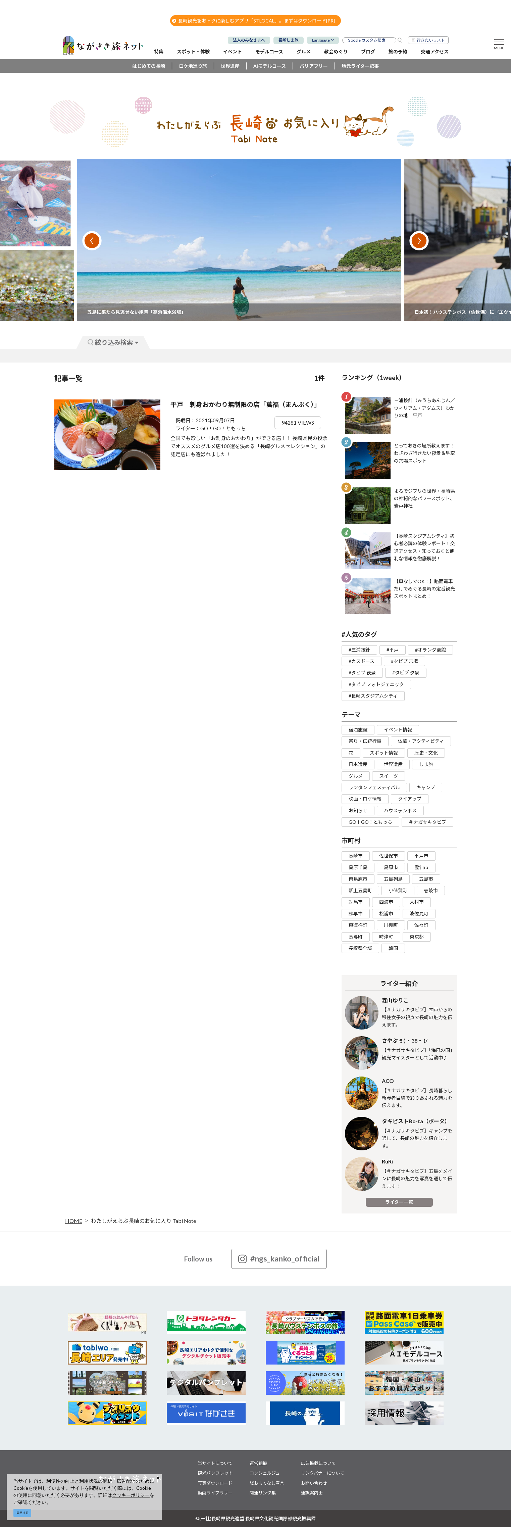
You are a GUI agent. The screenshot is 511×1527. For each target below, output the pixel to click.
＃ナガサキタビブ (427, 822)
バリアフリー (314, 66)
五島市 (426, 879)
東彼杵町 (358, 925)
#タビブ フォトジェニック (376, 684)
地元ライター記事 (360, 66)
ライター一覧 (399, 1202)
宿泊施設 (358, 729)
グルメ (356, 776)
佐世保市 (388, 856)
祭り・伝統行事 (365, 741)
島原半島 (358, 867)
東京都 (417, 937)
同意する (22, 1513)
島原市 (391, 867)
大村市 (417, 902)
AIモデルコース (269, 66)
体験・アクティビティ (421, 741)
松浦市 (386, 913)
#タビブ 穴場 (404, 661)
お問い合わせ (314, 1483)
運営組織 (258, 1463)
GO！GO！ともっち (370, 822)
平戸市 (421, 856)
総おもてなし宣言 (267, 1483)
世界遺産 (230, 66)
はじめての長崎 (148, 66)
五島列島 (393, 879)
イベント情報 (398, 729)
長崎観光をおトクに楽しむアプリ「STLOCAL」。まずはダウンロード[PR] (253, 20)
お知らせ (358, 810)
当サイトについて (215, 1463)
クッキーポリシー (131, 1495)
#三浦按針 (359, 650)
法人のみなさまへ (249, 40)
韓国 (393, 948)
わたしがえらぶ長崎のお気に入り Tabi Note (143, 1221)
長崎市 (356, 856)
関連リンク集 (263, 1492)
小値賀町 (398, 890)
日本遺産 (358, 764)
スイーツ (388, 776)
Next (419, 240)
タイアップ (409, 799)
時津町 (386, 937)
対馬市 (356, 902)
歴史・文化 (426, 753)
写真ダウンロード (215, 1483)
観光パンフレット (215, 1473)
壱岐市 (431, 890)
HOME (73, 1221)
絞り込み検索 (113, 342)
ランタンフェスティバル (374, 787)
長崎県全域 (360, 948)
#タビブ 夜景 (362, 672)
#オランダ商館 (430, 650)
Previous (92, 240)
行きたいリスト (431, 40)
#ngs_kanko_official (279, 1259)
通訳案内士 (312, 1492)
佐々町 (421, 925)
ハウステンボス (400, 810)
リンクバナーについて (322, 1473)
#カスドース (361, 661)
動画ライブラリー (215, 1492)
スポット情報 (384, 753)
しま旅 (426, 764)
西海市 (386, 902)
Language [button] (321, 40)
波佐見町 (419, 913)
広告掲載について (318, 1463)
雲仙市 (421, 867)
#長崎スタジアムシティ (373, 696)
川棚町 (391, 925)
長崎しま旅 (288, 40)
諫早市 (356, 913)
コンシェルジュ (265, 1473)
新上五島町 (360, 890)
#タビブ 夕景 (405, 672)
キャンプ (425, 787)
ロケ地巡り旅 (193, 66)
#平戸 (393, 650)
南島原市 (358, 879)
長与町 (356, 937)
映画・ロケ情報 (365, 799)
